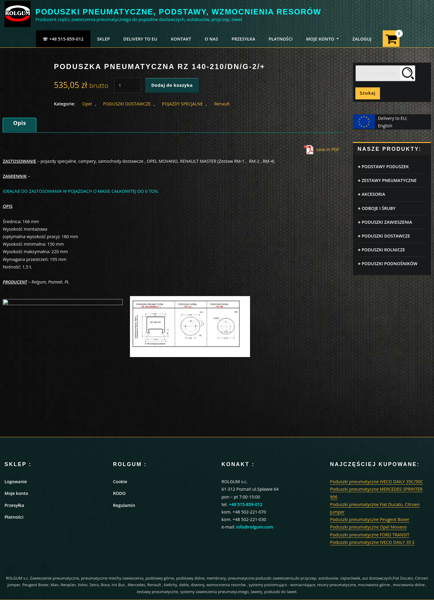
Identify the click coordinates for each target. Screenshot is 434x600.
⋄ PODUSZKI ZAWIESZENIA (385, 222)
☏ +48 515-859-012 (63, 39)
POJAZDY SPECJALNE (182, 104)
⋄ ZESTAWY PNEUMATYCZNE (387, 180)
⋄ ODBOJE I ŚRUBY (376, 208)
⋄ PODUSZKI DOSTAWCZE (384, 236)
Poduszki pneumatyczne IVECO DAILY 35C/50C (376, 481)
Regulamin (124, 505)
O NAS (211, 39)
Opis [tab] (19, 122)
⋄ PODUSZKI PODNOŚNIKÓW (387, 263)
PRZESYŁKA (243, 39)
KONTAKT (181, 39)
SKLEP (103, 39)
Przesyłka (14, 505)
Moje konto (16, 493)
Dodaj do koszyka (172, 85)
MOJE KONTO (322, 39)
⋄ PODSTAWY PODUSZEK (383, 166)
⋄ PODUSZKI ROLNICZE (381, 250)
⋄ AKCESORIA (371, 194)
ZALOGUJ (362, 39)
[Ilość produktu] (127, 85)
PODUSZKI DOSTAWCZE (127, 104)
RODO (119, 493)
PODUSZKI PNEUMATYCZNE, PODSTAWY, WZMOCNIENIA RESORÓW (178, 12)
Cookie (120, 481)
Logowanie (16, 481)
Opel (87, 104)
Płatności (14, 517)
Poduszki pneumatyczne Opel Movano (368, 527)
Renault (222, 104)
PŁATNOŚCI (281, 39)
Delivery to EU (140, 39)
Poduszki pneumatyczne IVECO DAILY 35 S (372, 542)
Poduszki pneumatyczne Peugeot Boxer (369, 519)
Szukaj (368, 93)
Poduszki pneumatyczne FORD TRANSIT (369, 535)
